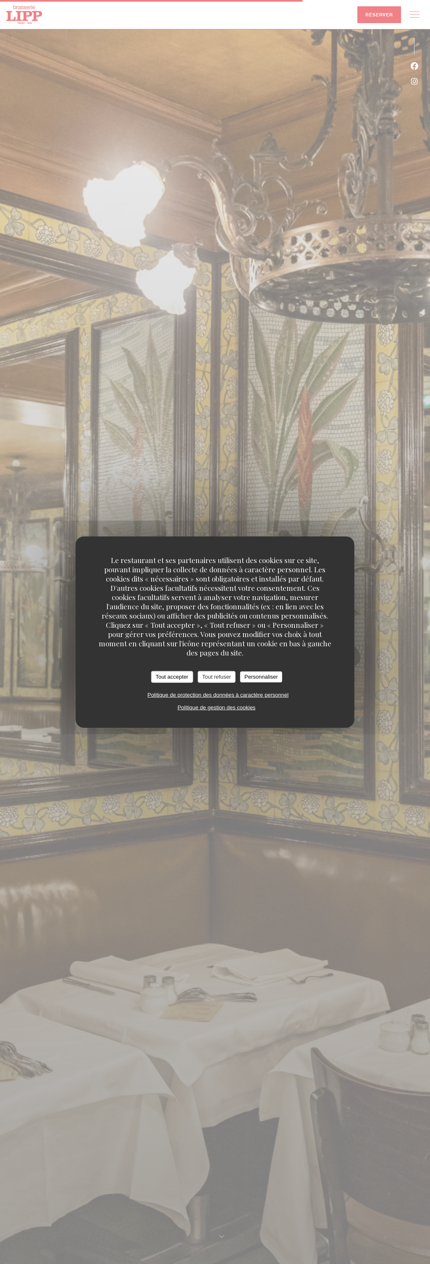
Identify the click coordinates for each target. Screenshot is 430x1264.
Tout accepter (171, 677)
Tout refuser (216, 677)
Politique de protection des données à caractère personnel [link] (217, 694)
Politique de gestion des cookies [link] (217, 707)
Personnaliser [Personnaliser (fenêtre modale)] (261, 677)
